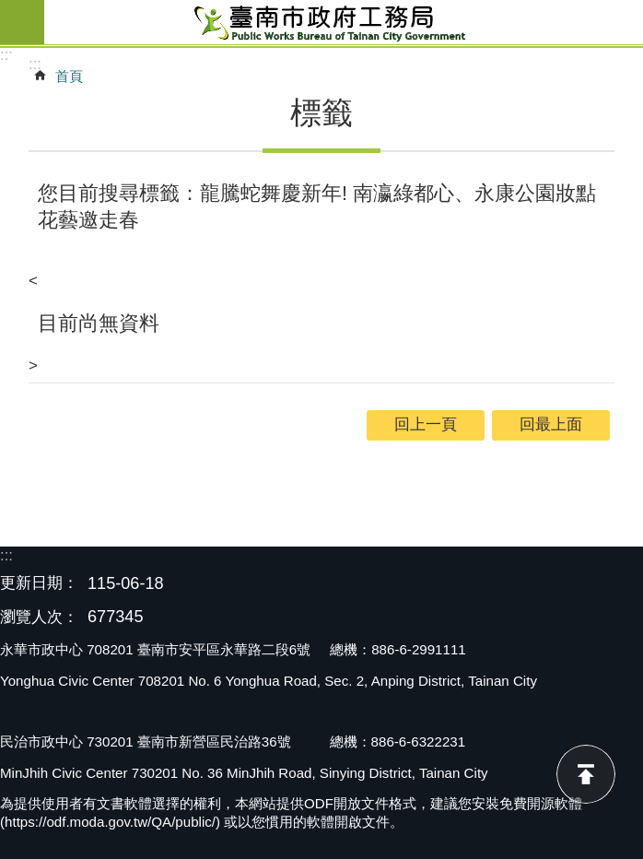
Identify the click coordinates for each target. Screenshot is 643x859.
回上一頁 (425, 424)
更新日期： (39, 583)
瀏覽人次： (39, 618)
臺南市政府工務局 (343, 22)
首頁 (69, 76)
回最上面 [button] (551, 424)
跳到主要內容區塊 (9, 9)
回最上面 (585, 774)
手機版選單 (22, 22)
